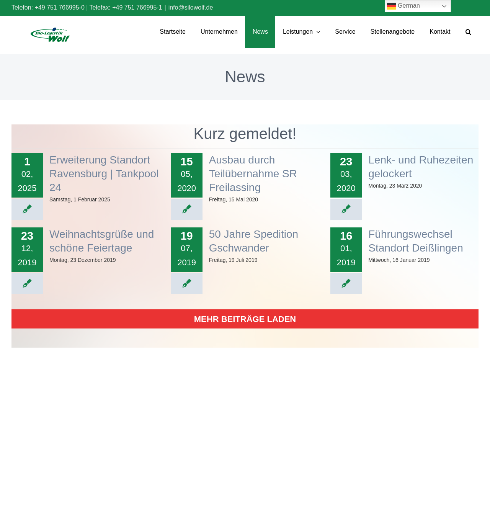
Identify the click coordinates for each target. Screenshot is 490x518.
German (403, 6)
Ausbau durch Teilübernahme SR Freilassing (253, 173)
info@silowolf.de (190, 7)
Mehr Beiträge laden (245, 319)
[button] (468, 32)
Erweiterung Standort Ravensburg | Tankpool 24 (103, 173)
